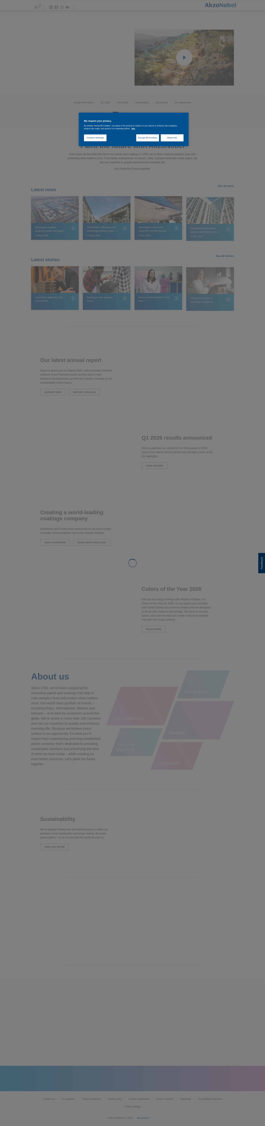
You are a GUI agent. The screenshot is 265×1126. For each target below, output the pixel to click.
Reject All (172, 138)
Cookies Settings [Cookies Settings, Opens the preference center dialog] (95, 138)
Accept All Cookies (147, 138)
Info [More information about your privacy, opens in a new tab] (133, 129)
